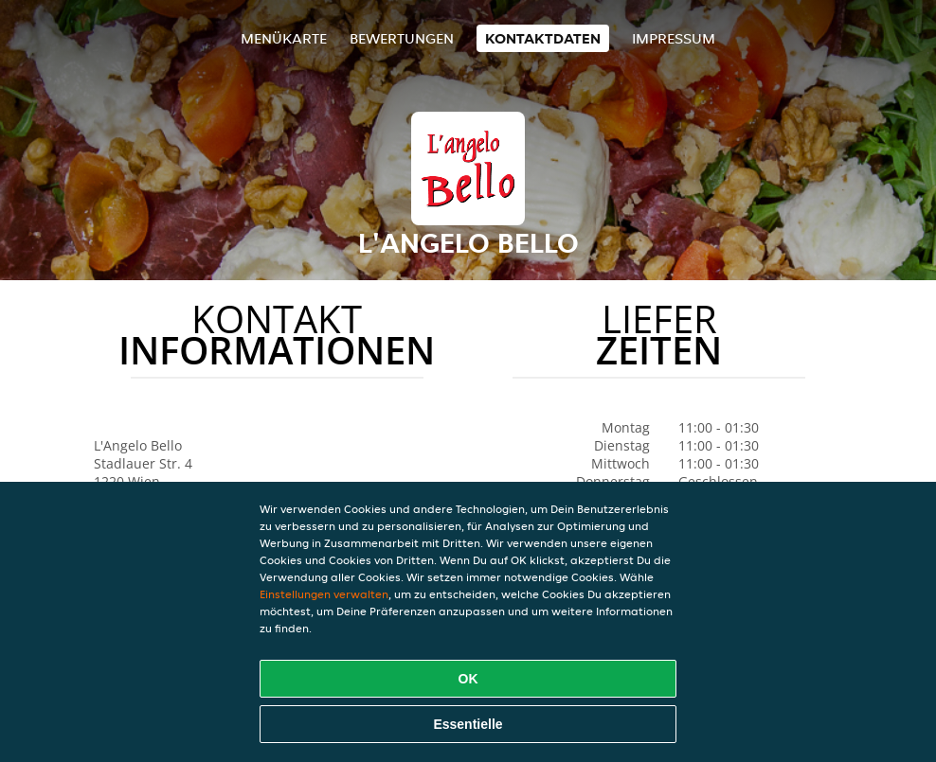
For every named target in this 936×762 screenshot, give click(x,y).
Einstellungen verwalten (324, 594)
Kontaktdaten (543, 38)
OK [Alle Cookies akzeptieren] (468, 678)
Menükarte (284, 38)
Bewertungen (402, 38)
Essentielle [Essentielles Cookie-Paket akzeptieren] (467, 724)
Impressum (673, 38)
